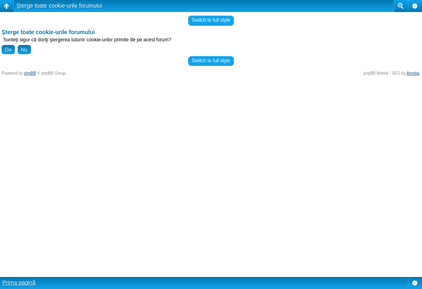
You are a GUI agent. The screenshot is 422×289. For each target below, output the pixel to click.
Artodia (413, 73)
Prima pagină (19, 282)
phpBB (30, 73)
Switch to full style (211, 20)
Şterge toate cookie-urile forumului (59, 5)
